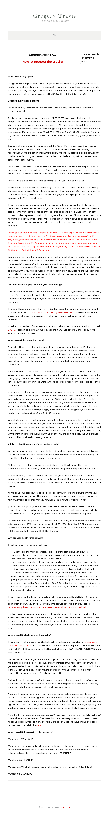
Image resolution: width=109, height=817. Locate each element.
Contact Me (65, 807)
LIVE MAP (12, 330)
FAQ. (38, 725)
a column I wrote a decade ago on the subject (50, 312)
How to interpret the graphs (42, 61)
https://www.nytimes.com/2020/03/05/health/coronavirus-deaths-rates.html (47, 607)
